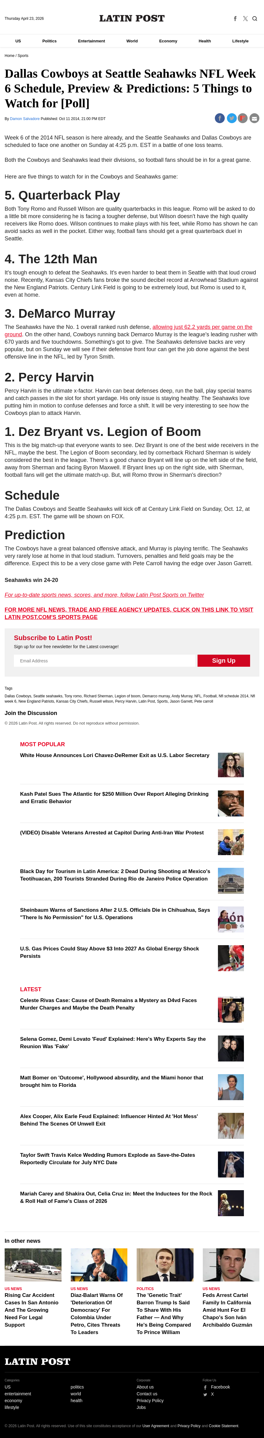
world (76, 1393)
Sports (23, 56)
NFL (198, 696)
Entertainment (91, 41)
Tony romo (73, 696)
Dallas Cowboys (18, 696)
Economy (168, 41)
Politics (49, 41)
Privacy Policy (150, 1400)
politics (77, 1386)
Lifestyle (240, 41)
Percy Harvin (126, 701)
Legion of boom (127, 696)
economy (13, 1400)
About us (145, 1386)
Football (210, 696)
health (77, 1400)
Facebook (220, 1386)
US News (13, 1289)
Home (10, 56)
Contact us (147, 1393)
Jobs (141, 1407)
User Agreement (156, 1426)
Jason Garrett (181, 701)
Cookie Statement (223, 1426)
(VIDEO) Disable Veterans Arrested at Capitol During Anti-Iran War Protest (112, 833)
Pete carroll (203, 701)
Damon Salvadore (25, 119)
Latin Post (132, 18)
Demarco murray (155, 696)
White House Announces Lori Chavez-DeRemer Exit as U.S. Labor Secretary (114, 755)
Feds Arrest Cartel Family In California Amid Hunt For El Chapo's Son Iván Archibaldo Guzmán (228, 1310)
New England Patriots (36, 701)
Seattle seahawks (47, 696)
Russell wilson (101, 701)
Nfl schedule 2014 (233, 696)
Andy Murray (182, 696)
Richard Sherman (98, 696)
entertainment (18, 1393)
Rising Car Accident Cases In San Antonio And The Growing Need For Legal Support (31, 1310)
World (132, 41)
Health (205, 41)
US (18, 41)
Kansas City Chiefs (71, 701)
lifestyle (12, 1407)
